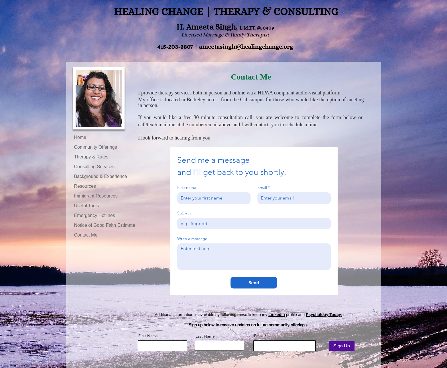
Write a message (192, 238)
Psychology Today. (324, 314)
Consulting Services (94, 166)
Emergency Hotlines (94, 215)
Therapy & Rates (91, 156)
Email (263, 187)
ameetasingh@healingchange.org (246, 46)
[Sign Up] (342, 346)
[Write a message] (254, 257)
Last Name (205, 336)
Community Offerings (95, 147)
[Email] (292, 198)
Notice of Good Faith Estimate (104, 225)
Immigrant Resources (96, 195)
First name (186, 187)
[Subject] (252, 223)
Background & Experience (100, 176)
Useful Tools (86, 205)
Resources (85, 186)
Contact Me (86, 235)
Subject (184, 213)
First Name (148, 336)
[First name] (212, 198)
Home (80, 137)
